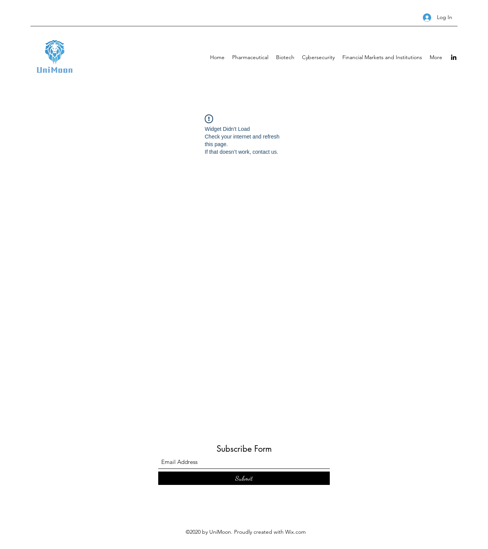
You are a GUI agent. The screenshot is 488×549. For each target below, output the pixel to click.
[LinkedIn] (454, 57)
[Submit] (244, 478)
